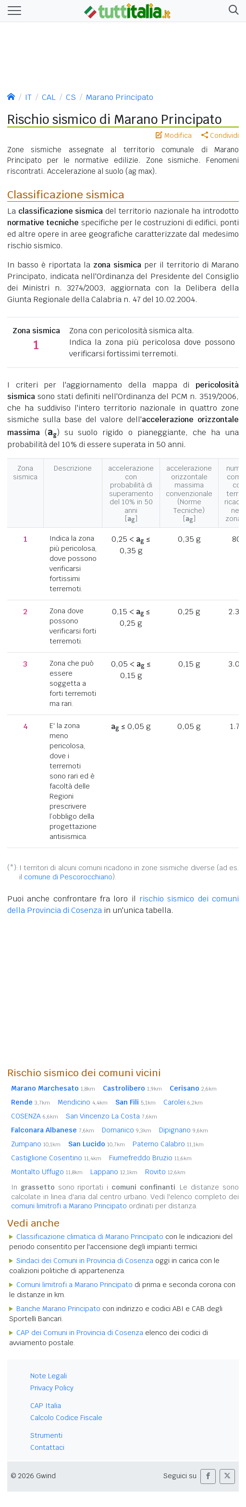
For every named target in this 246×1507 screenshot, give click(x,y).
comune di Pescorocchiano (68, 877)
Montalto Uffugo (47, 1171)
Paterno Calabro (168, 1144)
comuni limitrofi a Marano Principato (69, 1206)
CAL (49, 97)
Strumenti (46, 1435)
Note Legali (48, 1376)
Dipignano (183, 1130)
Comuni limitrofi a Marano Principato (74, 1284)
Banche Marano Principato (58, 1308)
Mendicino (83, 1102)
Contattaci (47, 1447)
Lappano (113, 1171)
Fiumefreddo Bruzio (150, 1158)
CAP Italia (45, 1405)
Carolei (183, 1102)
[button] (232, 11)
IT (28, 97)
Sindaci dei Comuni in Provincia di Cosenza (84, 1260)
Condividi (220, 135)
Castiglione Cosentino (56, 1158)
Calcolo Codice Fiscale (66, 1417)
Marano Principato (119, 97)
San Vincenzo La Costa (111, 1116)
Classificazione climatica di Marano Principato (89, 1236)
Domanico (126, 1130)
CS (71, 97)
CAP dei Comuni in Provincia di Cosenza (79, 1332)
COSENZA (34, 1116)
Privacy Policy (52, 1388)
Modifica (174, 135)
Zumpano (36, 1144)
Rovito (165, 1171)
